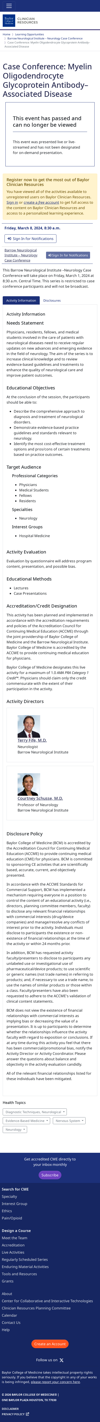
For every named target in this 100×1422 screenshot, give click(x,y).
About (7, 1293)
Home (6, 34)
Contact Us (11, 1322)
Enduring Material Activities (25, 1266)
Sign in (12, 202)
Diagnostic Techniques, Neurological (33, 1112)
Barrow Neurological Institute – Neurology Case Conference (45, 38)
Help (6, 1329)
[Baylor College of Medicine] (21, 20)
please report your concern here (55, 1382)
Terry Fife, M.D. (32, 740)
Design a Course (16, 1230)
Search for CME (15, 1189)
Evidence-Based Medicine (25, 1121)
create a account (41, 202)
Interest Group (14, 1203)
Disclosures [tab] (52, 300)
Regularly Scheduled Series (25, 1259)
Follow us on (50, 1359)
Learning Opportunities (29, 34)
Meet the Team (14, 1237)
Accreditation (13, 1245)
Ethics (7, 1210)
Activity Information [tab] (21, 300)
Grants (8, 1281)
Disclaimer (10, 1409)
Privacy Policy (13, 1414)
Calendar (9, 1315)
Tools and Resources (19, 1273)
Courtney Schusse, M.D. (40, 798)
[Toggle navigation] (9, 5)
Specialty (9, 1196)
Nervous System (68, 1121)
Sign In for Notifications (30, 238)
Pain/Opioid (12, 1218)
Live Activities (13, 1252)
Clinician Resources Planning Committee (36, 1308)
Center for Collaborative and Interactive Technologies (47, 1300)
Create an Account (50, 1343)
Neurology (13, 1129)
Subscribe (50, 1175)
